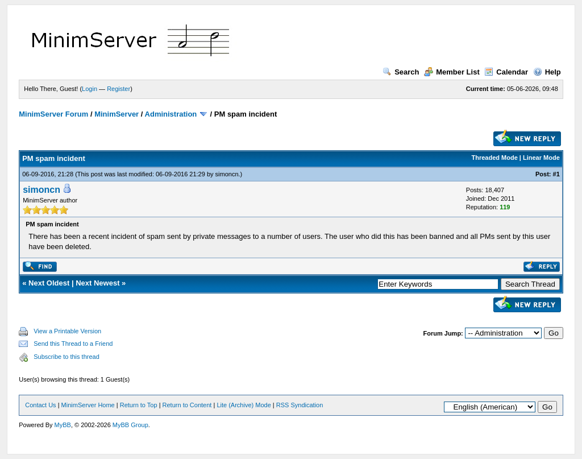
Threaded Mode (495, 157)
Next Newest (97, 283)
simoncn (227, 174)
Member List (452, 72)
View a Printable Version (67, 331)
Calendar (506, 72)
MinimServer (116, 114)
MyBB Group (130, 424)
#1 (556, 174)
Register (118, 88)
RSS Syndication (299, 405)
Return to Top (138, 405)
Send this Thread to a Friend (73, 343)
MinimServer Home (88, 405)
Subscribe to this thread (66, 356)
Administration (171, 114)
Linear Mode (541, 157)
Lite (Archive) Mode (244, 405)
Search (401, 72)
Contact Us (40, 405)
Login (89, 88)
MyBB (63, 424)
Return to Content (187, 405)
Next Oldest (48, 283)
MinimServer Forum (53, 114)
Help (547, 72)
